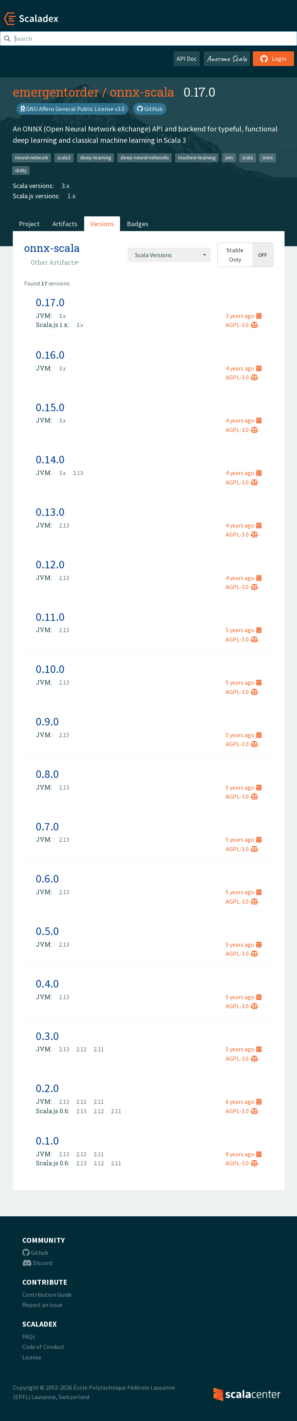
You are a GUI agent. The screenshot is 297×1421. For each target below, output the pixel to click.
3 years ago (244, 315)
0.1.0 (47, 1140)
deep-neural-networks (144, 157)
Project (29, 223)
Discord (37, 1263)
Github (35, 1252)
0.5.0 (47, 931)
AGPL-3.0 (242, 325)
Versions (102, 223)
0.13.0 (50, 512)
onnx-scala (142, 91)
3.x (65, 185)
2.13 (78, 473)
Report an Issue (42, 1304)
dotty (20, 170)
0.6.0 (47, 878)
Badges (137, 223)
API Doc (187, 58)
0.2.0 (47, 1088)
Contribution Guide (47, 1294)
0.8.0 (47, 774)
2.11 (99, 1049)
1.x (71, 195)
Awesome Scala (227, 58)
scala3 (64, 157)
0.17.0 (50, 302)
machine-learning (196, 157)
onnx (267, 157)
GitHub (150, 109)
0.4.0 (47, 983)
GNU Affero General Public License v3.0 (72, 109)
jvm (229, 157)
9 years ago (244, 1154)
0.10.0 (50, 669)
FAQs (28, 1336)
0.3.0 (47, 1036)
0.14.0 (50, 459)
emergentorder (56, 91)
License (32, 1357)
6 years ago (244, 1101)
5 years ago (244, 630)
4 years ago (244, 368)
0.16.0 (50, 354)
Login (273, 58)
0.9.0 (47, 721)
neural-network (31, 157)
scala (247, 157)
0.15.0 (50, 407)
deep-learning (95, 157)
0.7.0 (47, 826)
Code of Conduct (43, 1346)
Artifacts (64, 223)
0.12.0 (50, 564)
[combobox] (169, 255)
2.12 (81, 1049)
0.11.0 (50, 616)
